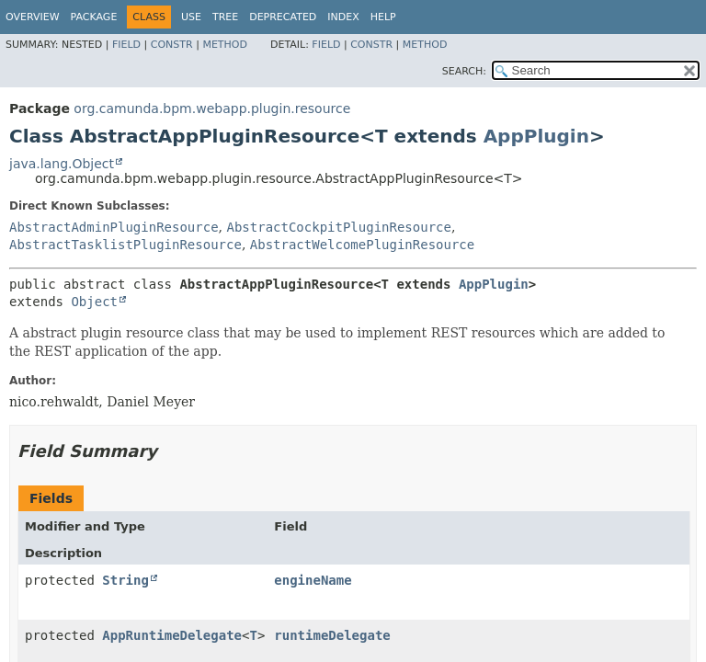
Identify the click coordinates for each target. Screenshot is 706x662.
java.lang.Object (61, 163)
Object (94, 301)
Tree (225, 17)
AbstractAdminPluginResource (114, 227)
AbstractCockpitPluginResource (338, 227)
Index (343, 17)
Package (94, 17)
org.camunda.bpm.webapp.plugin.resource (212, 108)
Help (383, 17)
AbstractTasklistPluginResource (125, 244)
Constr (172, 45)
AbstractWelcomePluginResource (362, 244)
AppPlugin (536, 136)
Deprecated (282, 17)
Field (126, 45)
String (125, 580)
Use (191, 17)
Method (224, 45)
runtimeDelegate (332, 635)
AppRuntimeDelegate (172, 635)
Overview (33, 17)
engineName (312, 580)
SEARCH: (464, 71)
